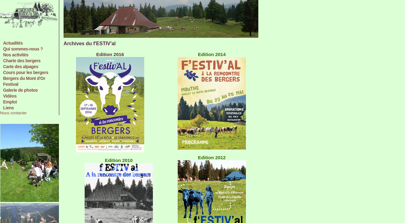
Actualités (13, 43)
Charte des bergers (22, 60)
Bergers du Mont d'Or (24, 78)
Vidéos (9, 96)
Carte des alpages (20, 66)
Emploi (10, 101)
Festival (10, 84)
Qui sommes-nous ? (23, 48)
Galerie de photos (20, 90)
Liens (8, 107)
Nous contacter (13, 113)
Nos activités (15, 54)
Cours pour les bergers (25, 72)
